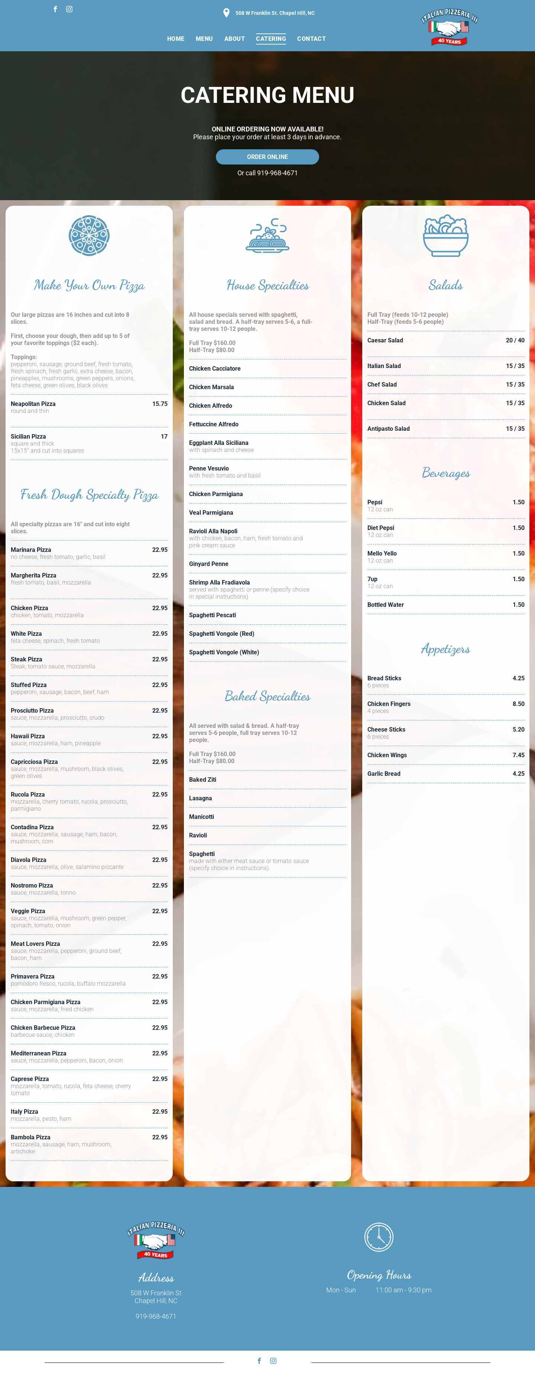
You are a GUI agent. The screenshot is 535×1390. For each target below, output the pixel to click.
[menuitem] (176, 38)
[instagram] (69, 10)
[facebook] (55, 10)
